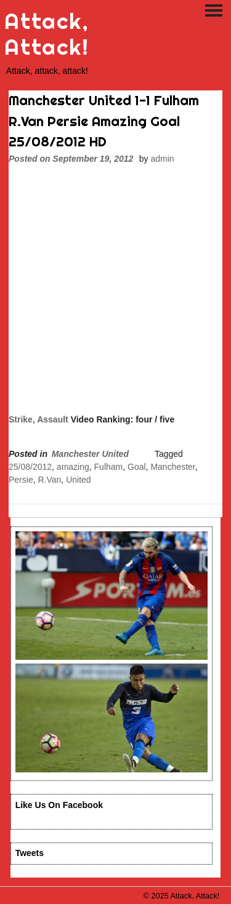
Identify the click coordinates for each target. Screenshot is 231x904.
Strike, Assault (38, 419)
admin (162, 159)
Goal (137, 467)
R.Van (49, 480)
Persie (21, 480)
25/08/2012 (30, 467)
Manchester (172, 467)
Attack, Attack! (46, 34)
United (78, 480)
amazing (73, 467)
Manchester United (90, 454)
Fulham (108, 467)
